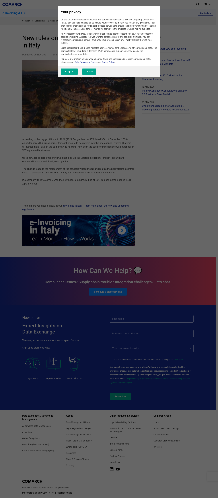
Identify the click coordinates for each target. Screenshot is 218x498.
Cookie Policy (108, 62)
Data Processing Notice (86, 62)
